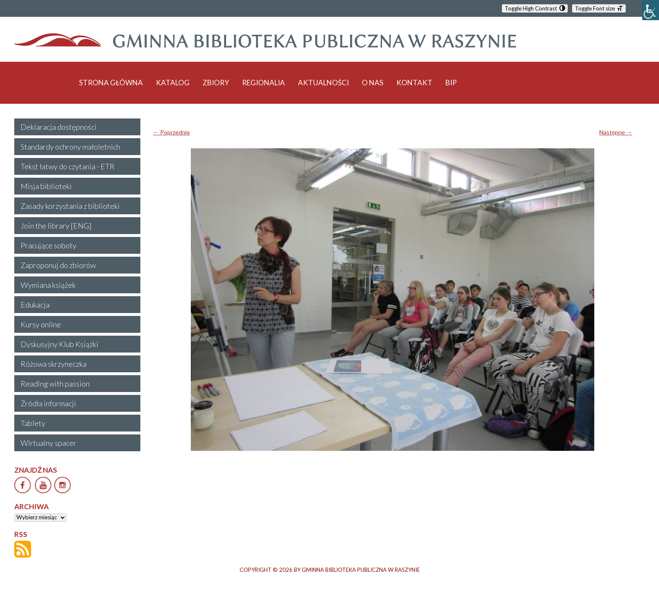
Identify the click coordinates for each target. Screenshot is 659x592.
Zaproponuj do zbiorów (58, 265)
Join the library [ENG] (56, 225)
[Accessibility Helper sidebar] (650, 10)
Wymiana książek (48, 284)
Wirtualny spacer (48, 442)
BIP (451, 82)
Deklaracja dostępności (59, 127)
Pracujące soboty (48, 245)
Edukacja (35, 304)
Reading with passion (55, 383)
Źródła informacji (48, 403)
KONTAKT (414, 82)
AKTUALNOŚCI (323, 82)
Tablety (33, 423)
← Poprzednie (171, 132)
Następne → (615, 132)
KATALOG (173, 82)
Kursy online (41, 324)
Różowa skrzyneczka (54, 363)
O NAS (372, 82)
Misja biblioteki (46, 186)
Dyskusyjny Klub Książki (59, 344)
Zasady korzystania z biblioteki (70, 205)
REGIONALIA (263, 82)
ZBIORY (216, 82)
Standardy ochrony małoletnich (70, 146)
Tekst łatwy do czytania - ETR (68, 166)
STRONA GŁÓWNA (111, 82)
